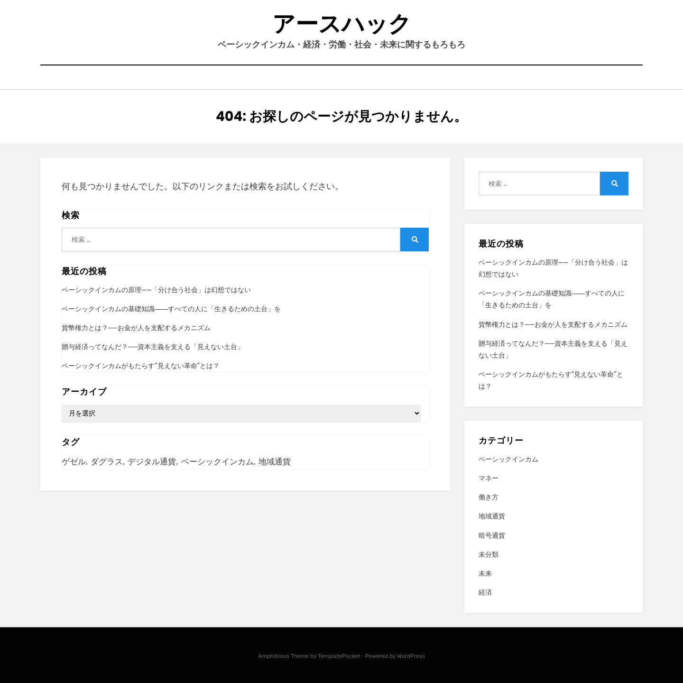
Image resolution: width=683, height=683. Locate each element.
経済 (485, 593)
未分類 (488, 555)
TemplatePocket (339, 656)
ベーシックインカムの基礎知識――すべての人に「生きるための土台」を (171, 309)
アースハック (341, 24)
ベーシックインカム (508, 459)
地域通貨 (492, 516)
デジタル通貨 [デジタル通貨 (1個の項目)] (152, 461)
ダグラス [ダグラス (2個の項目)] (107, 461)
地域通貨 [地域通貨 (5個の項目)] (274, 461)
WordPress (411, 656)
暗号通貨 (492, 536)
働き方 (488, 497)
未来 (485, 574)
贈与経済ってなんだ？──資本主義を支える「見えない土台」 (153, 347)
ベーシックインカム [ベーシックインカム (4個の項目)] (217, 461)
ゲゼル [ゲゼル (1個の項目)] (74, 461)
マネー (488, 478)
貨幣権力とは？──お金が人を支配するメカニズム (136, 328)
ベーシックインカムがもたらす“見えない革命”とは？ (141, 366)
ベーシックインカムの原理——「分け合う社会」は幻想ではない (156, 290)
